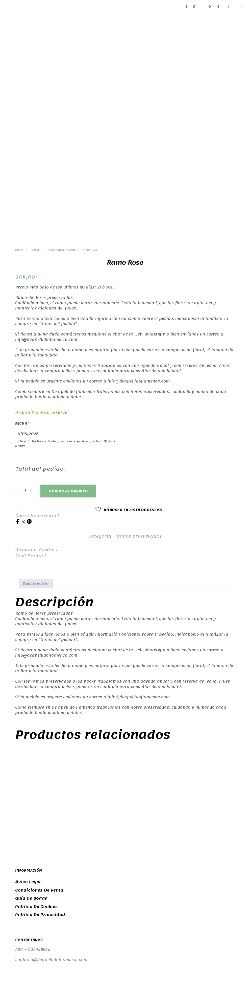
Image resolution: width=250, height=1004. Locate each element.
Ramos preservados (60, 176)
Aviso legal (28, 808)
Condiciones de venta (39, 817)
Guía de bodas (31, 825)
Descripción (35, 510)
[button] (190, 6)
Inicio (19, 176)
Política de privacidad (40, 841)
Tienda (34, 176)
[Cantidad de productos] (25, 417)
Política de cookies (36, 833)
